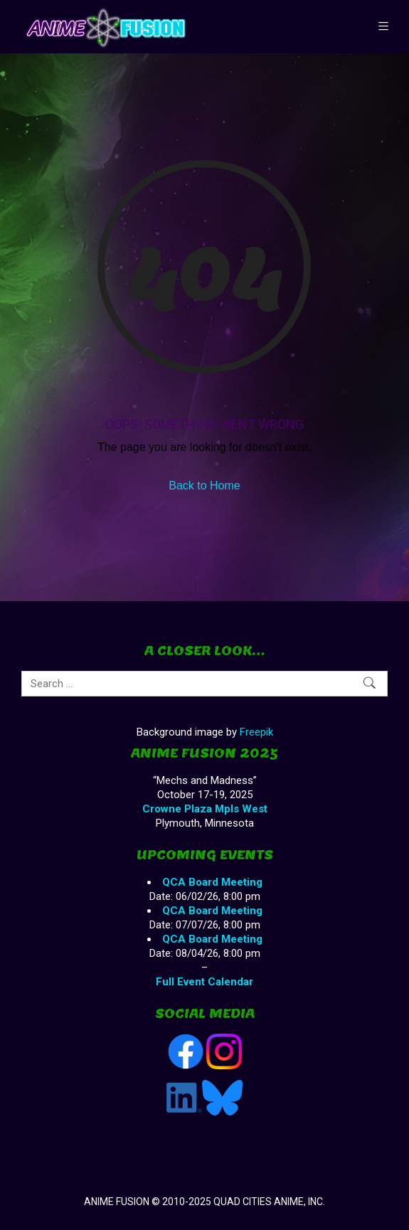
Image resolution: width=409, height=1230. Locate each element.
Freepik (256, 732)
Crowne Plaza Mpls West (204, 808)
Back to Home (204, 485)
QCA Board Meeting (212, 882)
